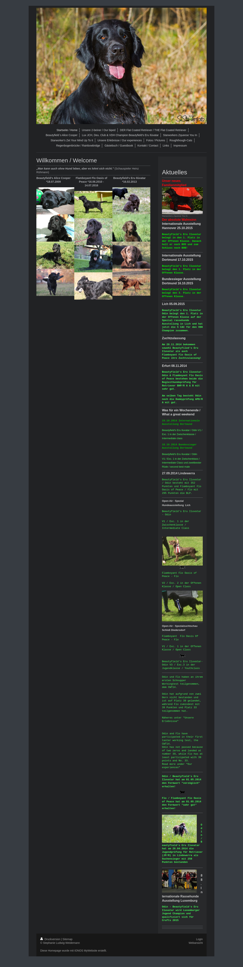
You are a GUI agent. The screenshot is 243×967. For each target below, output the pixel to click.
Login (199, 939)
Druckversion (50, 939)
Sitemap (67, 939)
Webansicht (196, 942)
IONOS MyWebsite (85, 950)
